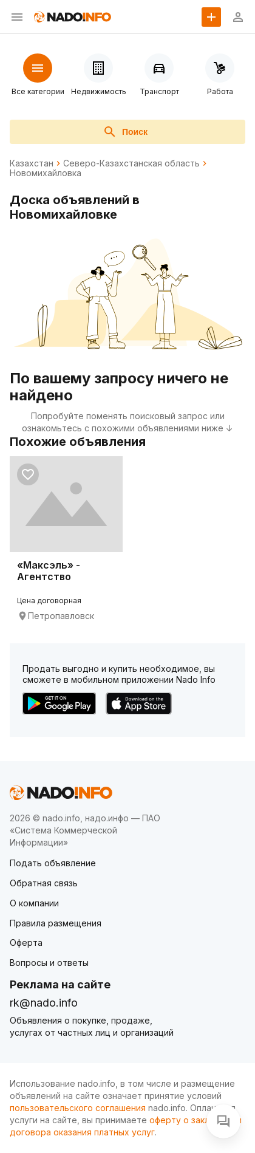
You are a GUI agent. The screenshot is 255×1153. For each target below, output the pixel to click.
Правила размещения (55, 923)
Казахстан (31, 163)
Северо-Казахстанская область (131, 163)
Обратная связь (44, 883)
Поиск (125, 132)
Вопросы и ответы (49, 962)
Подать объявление (53, 863)
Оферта (26, 942)
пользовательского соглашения (78, 1108)
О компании (34, 903)
